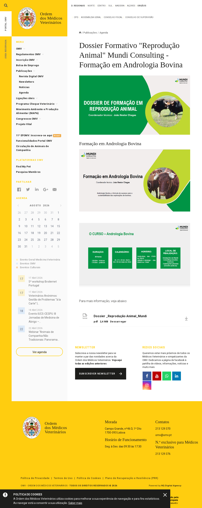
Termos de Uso (63, 478)
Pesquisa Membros (28, 171)
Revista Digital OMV (31, 76)
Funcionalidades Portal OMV (34, 140)
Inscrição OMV (25, 59)
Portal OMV (5, 24)
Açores (131, 5)
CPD (76, 17)
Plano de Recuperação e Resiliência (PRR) (131, 478)
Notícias (24, 87)
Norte (91, 5)
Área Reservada (5, 48)
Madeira (119, 5)
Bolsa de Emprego (27, 65)
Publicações (90, 32)
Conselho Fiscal (113, 17)
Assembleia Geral (91, 17)
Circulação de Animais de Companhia (32, 148)
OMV (19, 48)
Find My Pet (23, 166)
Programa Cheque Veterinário (35, 103)
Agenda (24, 92)
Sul (110, 5)
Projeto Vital (24, 124)
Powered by (165, 486)
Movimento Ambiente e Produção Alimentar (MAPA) (37, 111)
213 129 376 (162, 453)
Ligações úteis (25, 98)
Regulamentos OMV (28, 54)
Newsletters (26, 81)
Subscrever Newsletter (97, 373)
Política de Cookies (89, 478)
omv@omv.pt (163, 435)
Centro (101, 5)
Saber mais (75, 503)
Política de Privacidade (35, 478)
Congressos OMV (27, 118)
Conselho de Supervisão (139, 17)
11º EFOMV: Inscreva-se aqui (38, 135)
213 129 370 (162, 428)
